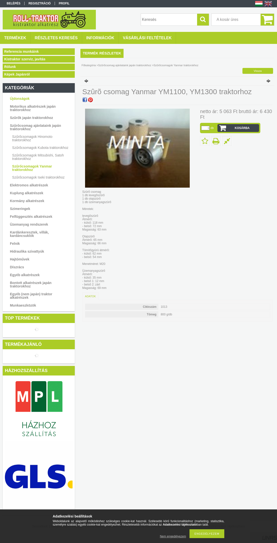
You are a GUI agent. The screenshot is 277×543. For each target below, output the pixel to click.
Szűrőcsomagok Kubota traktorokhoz (40, 148)
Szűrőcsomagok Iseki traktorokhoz (38, 177)
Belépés (13, 3)
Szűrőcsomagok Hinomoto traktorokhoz (32, 138)
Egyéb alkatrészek (24, 275)
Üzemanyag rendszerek (29, 224)
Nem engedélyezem (173, 536)
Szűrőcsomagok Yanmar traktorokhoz (32, 168)
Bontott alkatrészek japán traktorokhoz (30, 284)
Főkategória (89, 65)
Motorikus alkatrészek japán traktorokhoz (33, 108)
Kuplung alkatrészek (26, 193)
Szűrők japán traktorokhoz (31, 118)
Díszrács (17, 267)
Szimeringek (20, 209)
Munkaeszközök (23, 305)
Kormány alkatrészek (27, 201)
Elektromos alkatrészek (29, 185)
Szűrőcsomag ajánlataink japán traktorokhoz (35, 127)
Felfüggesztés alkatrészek (31, 217)
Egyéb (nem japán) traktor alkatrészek (31, 295)
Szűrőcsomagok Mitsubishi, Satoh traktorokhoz (38, 157)
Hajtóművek (19, 259)
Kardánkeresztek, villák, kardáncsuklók (29, 234)
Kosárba (242, 128)
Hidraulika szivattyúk (27, 251)
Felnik (15, 244)
